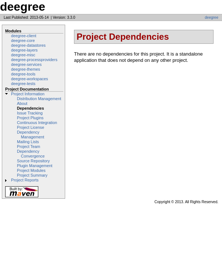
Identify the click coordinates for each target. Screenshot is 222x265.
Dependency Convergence (31, 153)
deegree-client (23, 35)
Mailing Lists (28, 141)
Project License (30, 127)
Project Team (28, 146)
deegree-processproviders (34, 59)
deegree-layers (24, 50)
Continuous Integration (37, 122)
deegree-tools (23, 74)
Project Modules (31, 170)
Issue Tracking (30, 113)
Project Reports (25, 180)
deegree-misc (23, 55)
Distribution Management (39, 98)
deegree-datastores (28, 45)
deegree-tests (23, 83)
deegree (211, 17)
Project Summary (32, 175)
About (22, 103)
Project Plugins (30, 118)
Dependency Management (30, 134)
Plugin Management (34, 165)
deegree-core (23, 40)
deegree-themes (25, 69)
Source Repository (33, 161)
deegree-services (26, 64)
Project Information (28, 94)
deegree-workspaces (29, 79)
